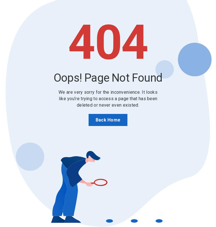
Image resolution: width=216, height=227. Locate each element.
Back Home (108, 120)
